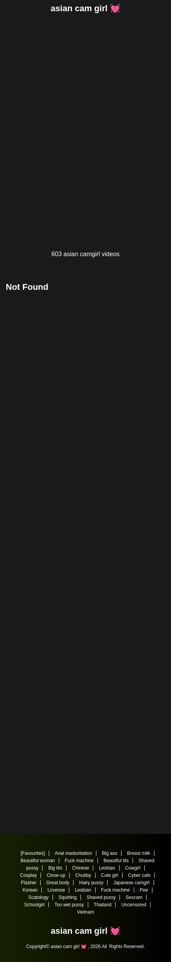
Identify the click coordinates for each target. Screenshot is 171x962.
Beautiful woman (38, 860)
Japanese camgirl (131, 882)
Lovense (56, 890)
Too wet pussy (69, 904)
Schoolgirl (34, 904)
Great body (57, 882)
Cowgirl (132, 868)
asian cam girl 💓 (85, 8)
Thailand (102, 904)
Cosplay (28, 875)
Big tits (55, 868)
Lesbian (107, 868)
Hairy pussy (91, 882)
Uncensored (134, 904)
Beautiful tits (115, 860)
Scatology (38, 897)
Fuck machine (79, 860)
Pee (144, 890)
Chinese (80, 868)
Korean (30, 890)
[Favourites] (33, 853)
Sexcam (134, 897)
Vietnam (85, 912)
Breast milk (138, 853)
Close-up (56, 875)
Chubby (83, 875)
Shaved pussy (101, 897)
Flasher (28, 882)
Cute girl (109, 875)
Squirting (67, 897)
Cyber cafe (139, 875)
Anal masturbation (73, 853)
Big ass (109, 853)
